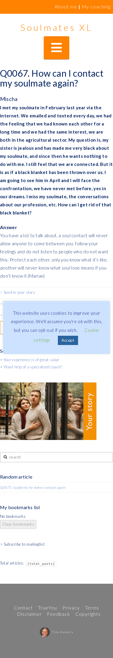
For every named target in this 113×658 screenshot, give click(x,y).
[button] (56, 47)
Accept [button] (67, 340)
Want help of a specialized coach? (33, 366)
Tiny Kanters (56, 632)
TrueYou (47, 607)
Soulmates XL (56, 27)
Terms (92, 607)
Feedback (58, 614)
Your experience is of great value (31, 359)
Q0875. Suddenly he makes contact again (33, 487)
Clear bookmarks (18, 524)
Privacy (71, 607)
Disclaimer (29, 614)
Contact (23, 607)
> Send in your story (17, 292)
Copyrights (88, 614)
